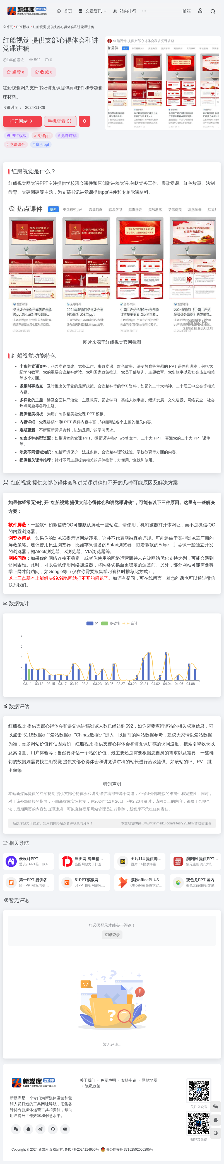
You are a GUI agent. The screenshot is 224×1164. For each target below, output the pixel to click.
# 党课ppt (42, 135)
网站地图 (149, 1080)
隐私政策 (92, 1086)
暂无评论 (19, 900)
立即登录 (112, 934)
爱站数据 (59, 735)
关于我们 (87, 1080)
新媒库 (43, 1149)
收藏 (43, 72)
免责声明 (108, 1080)
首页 (9, 27)
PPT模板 (22, 27)
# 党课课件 (15, 144)
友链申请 (129, 1080)
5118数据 (32, 735)
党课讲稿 (47, 422)
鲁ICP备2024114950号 (82, 1149)
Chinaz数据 (87, 735)
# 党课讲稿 (67, 135)
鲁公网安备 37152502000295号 (127, 1149)
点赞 (15, 72)
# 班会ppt (41, 144)
